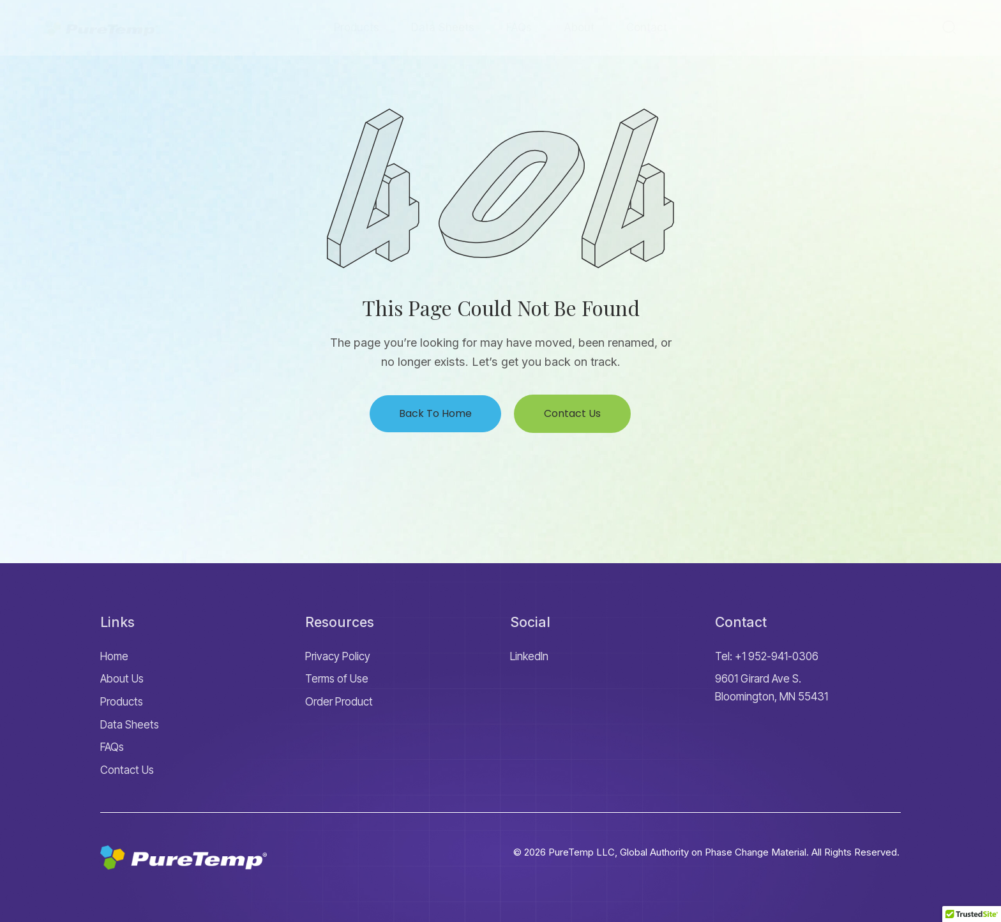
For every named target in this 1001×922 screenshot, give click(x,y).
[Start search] (949, 27)
